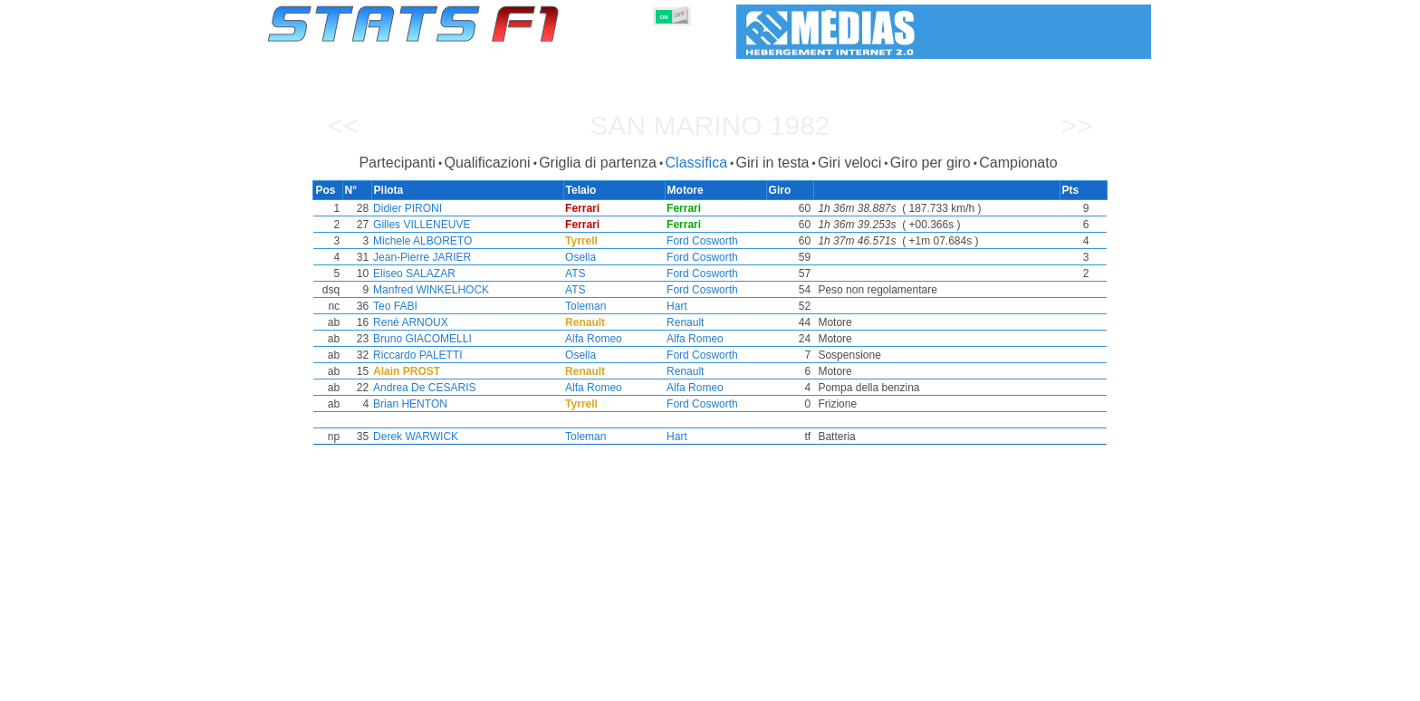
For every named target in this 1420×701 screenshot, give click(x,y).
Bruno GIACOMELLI (418, 338)
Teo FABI (391, 306)
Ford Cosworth (702, 241)
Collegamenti (982, 683)
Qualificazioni (487, 162)
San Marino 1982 (710, 125)
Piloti (535, 683)
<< (343, 125)
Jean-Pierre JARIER (418, 257)
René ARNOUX (407, 322)
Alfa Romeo (591, 338)
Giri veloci (849, 162)
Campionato (1018, 162)
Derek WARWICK (412, 436)
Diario (912, 683)
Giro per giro (930, 162)
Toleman (583, 306)
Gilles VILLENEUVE (417, 224)
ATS (573, 273)
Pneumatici (729, 683)
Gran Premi (471, 683)
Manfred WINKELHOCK (427, 289)
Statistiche (330, 683)
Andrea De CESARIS (420, 387)
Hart (677, 306)
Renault (685, 322)
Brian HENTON (406, 404)
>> (1076, 125)
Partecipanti (397, 162)
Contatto (1117, 683)
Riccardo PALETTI (413, 355)
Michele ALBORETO (418, 241)
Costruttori (597, 683)
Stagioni (400, 683)
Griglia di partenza (598, 162)
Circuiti (856, 683)
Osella (578, 257)
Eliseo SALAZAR (410, 273)
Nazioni (798, 683)
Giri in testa (773, 162)
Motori (662, 683)
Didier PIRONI (403, 208)
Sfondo (1055, 683)
